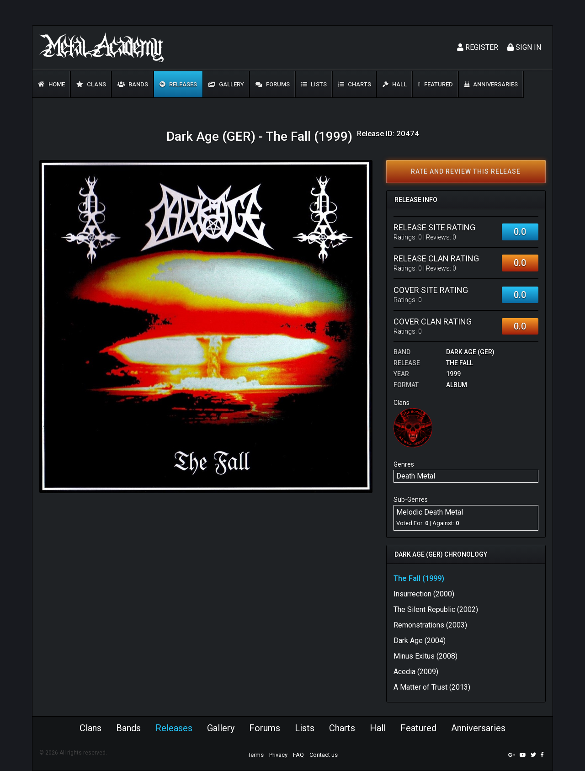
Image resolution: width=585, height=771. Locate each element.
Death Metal (415, 476)
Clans (91, 84)
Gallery (226, 84)
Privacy (278, 754)
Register (477, 47)
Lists (314, 84)
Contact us (323, 754)
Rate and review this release (466, 171)
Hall (395, 84)
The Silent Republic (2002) (436, 609)
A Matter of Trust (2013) (432, 687)
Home (51, 84)
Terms (256, 754)
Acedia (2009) (416, 671)
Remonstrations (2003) (430, 625)
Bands (132, 84)
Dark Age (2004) (420, 640)
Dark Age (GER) (470, 352)
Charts (354, 84)
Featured (435, 84)
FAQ (298, 754)
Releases (178, 84)
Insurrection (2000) (424, 594)
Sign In (524, 47)
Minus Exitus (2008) (425, 656)
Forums (272, 84)
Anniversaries (491, 84)
